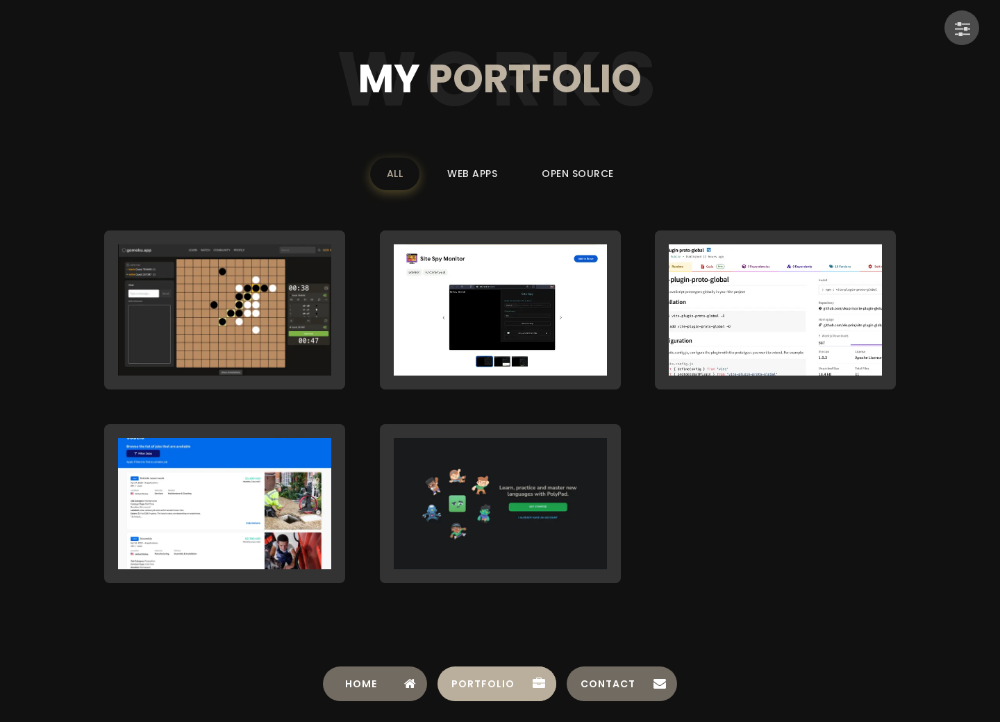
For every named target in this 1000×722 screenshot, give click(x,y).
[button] (224, 309)
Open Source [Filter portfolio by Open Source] (578, 173)
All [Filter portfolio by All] (395, 173)
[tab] (375, 683)
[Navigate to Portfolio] (497, 683)
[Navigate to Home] (375, 683)
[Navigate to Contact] (622, 683)
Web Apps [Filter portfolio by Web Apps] (472, 173)
